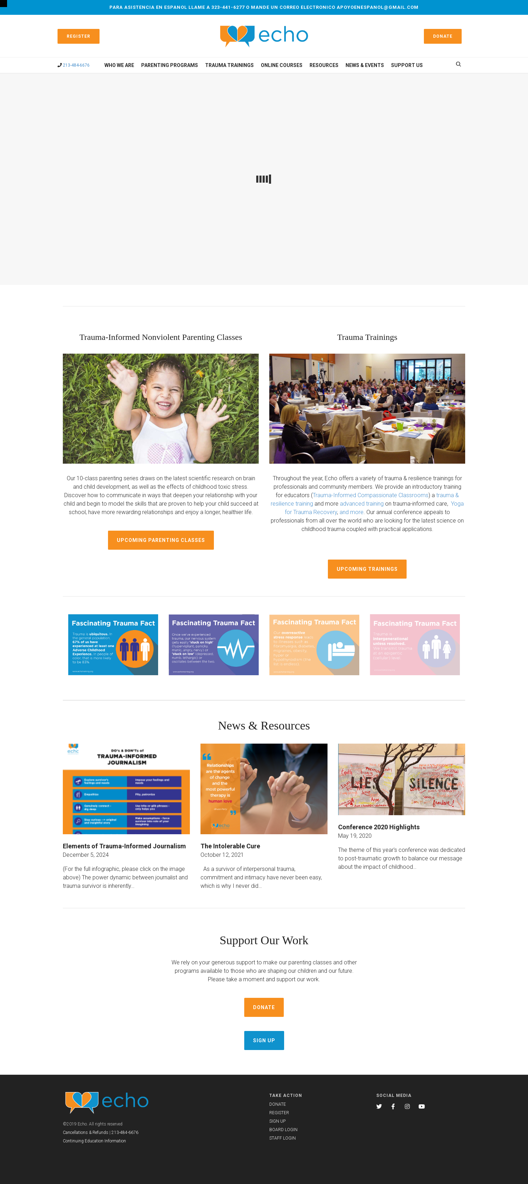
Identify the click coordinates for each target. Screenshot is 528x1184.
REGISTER (279, 1112)
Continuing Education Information (94, 1141)
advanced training (362, 503)
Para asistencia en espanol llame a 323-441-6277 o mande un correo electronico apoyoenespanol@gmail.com (264, 7)
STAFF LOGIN (282, 1138)
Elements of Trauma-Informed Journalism (124, 846)
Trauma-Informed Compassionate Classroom (369, 495)
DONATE (277, 1104)
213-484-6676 (76, 65)
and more (352, 512)
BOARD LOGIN (283, 1129)
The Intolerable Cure (230, 846)
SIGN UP (277, 1121)
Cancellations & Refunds (85, 1132)
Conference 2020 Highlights (379, 827)
